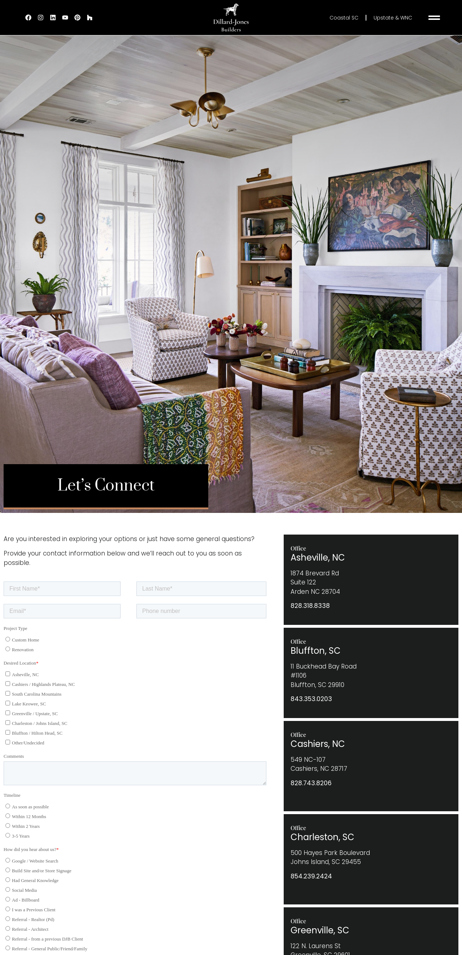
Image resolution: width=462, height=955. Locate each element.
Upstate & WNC (393, 17)
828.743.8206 (311, 783)
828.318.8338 (310, 605)
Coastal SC (344, 17)
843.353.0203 (311, 699)
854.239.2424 (311, 876)
